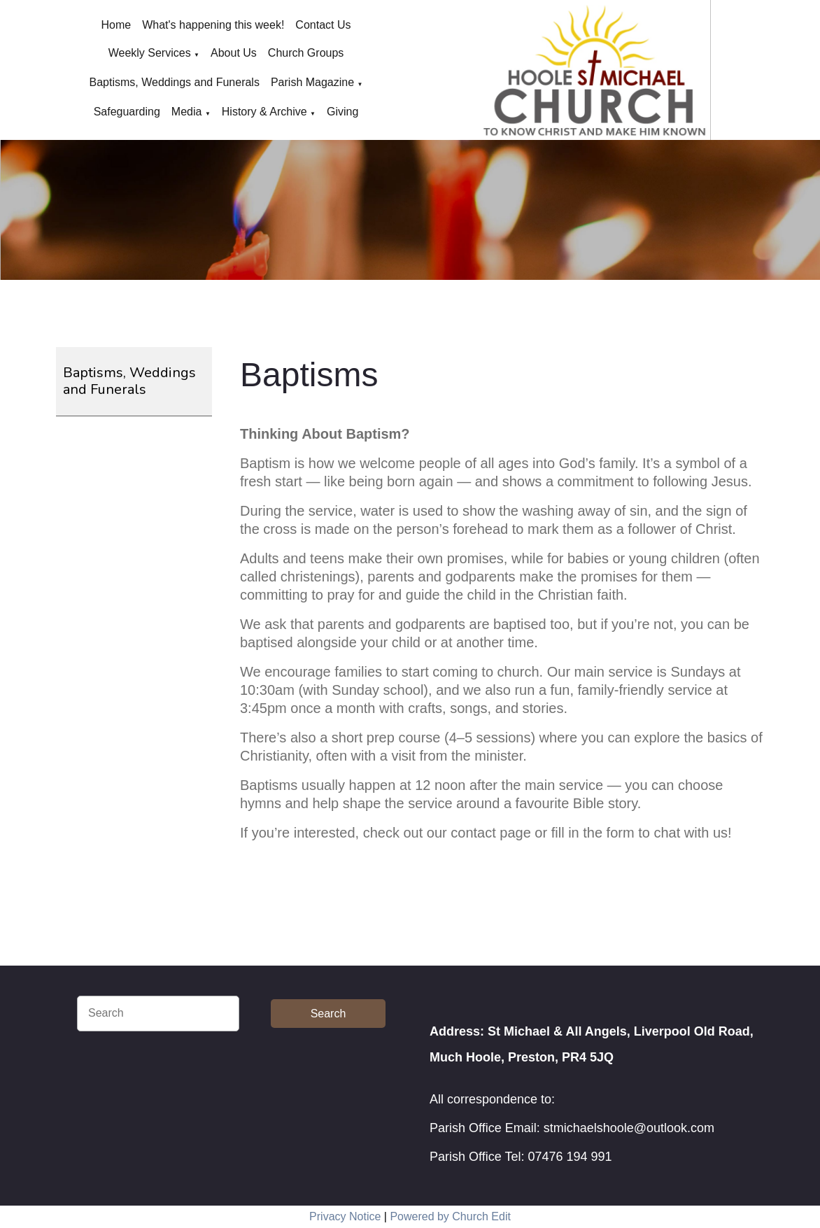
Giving (342, 112)
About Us (234, 53)
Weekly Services (149, 53)
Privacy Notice (345, 1216)
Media (186, 112)
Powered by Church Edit (450, 1216)
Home (116, 25)
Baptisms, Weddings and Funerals (175, 82)
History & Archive (264, 112)
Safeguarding (127, 112)
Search (328, 1013)
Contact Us (323, 25)
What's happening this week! (213, 25)
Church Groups (306, 53)
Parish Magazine (312, 82)
